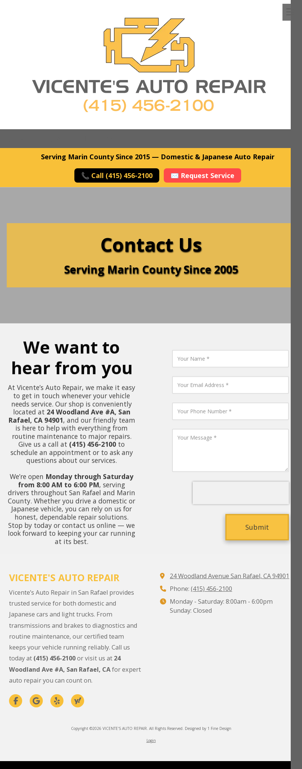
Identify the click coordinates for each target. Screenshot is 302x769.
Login (151, 740)
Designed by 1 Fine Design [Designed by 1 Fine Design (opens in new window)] (208, 728)
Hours (97, 138)
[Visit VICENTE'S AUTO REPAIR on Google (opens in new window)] (36, 700)
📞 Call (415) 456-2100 (117, 175)
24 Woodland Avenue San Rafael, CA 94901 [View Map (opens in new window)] (229, 576)
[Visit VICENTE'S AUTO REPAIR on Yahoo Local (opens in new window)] (77, 700)
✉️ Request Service (202, 175)
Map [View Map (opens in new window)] (58, 138)
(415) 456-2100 (211, 589)
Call (20, 138)
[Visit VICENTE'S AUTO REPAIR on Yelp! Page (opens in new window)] (56, 700)
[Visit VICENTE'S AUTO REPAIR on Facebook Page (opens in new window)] (15, 700)
